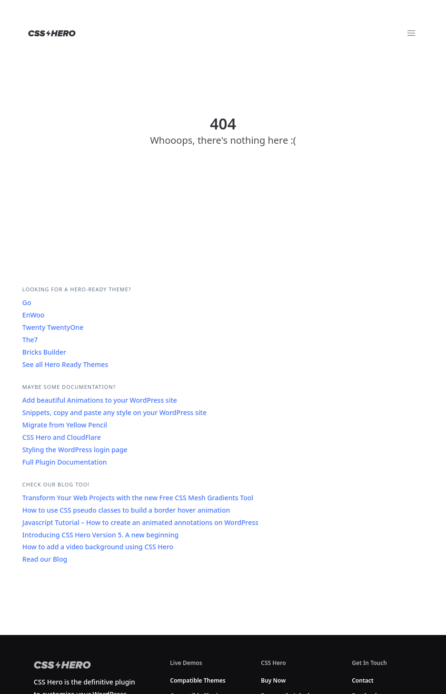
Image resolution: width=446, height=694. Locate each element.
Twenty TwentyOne (52, 327)
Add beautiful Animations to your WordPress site (99, 400)
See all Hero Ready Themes (65, 364)
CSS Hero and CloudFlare (61, 437)
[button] (411, 33)
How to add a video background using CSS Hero (97, 546)
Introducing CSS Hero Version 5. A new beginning (100, 534)
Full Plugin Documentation (64, 461)
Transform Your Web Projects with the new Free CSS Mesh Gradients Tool (137, 497)
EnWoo (33, 314)
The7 (30, 339)
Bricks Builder (44, 352)
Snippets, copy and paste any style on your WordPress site (114, 412)
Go (26, 302)
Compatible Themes (197, 680)
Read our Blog (44, 559)
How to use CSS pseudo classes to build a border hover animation (126, 510)
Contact (363, 680)
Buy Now (273, 680)
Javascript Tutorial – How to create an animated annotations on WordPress (140, 522)
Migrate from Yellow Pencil (64, 424)
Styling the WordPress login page (75, 449)
